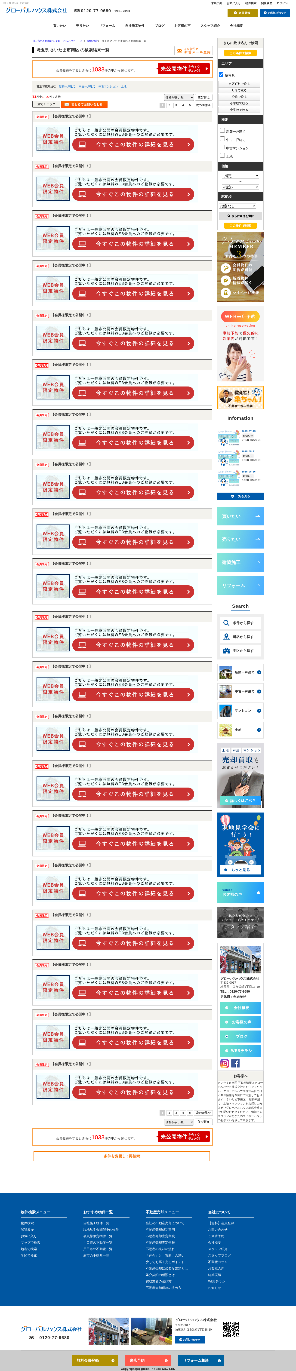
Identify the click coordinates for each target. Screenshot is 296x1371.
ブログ (159, 26)
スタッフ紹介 (210, 26)
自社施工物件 (135, 26)
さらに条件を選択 (241, 216)
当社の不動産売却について (165, 1223)
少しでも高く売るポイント (165, 1262)
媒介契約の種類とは (160, 1275)
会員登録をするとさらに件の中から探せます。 (133, 68)
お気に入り (234, 3)
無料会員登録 (88, 1360)
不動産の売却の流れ (160, 1249)
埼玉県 (227, 75)
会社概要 (236, 26)
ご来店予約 (216, 1236)
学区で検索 (29, 1255)
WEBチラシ (241, 1051)
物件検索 (250, 3)
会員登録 (244, 13)
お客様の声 (182, 26)
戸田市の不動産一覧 (97, 1249)
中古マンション (108, 86)
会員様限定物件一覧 (97, 1236)
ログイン (282, 3)
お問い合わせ (277, 13)
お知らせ (214, 1288)
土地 (123, 86)
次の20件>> (203, 105)
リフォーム (107, 26)
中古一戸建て (87, 86)
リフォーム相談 (196, 1360)
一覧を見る (242, 496)
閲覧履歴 (266, 3)
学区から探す (243, 651)
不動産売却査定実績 (160, 1236)
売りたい (82, 26)
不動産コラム (218, 1262)
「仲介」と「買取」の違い (165, 1255)
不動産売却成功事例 (160, 1229)
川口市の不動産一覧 (97, 1242)
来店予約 (216, 3)
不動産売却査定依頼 (160, 1242)
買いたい (59, 26)
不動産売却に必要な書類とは (167, 1268)
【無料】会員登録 (221, 1223)
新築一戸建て (67, 86)
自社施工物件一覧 (96, 1223)
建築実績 (214, 1275)
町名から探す (243, 637)
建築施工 (231, 562)
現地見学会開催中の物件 (101, 1229)
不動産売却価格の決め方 (163, 1288)
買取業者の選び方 (159, 1281)
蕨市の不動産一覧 (96, 1255)
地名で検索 (29, 1249)
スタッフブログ (219, 1255)
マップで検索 (30, 1242)
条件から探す (243, 623)
